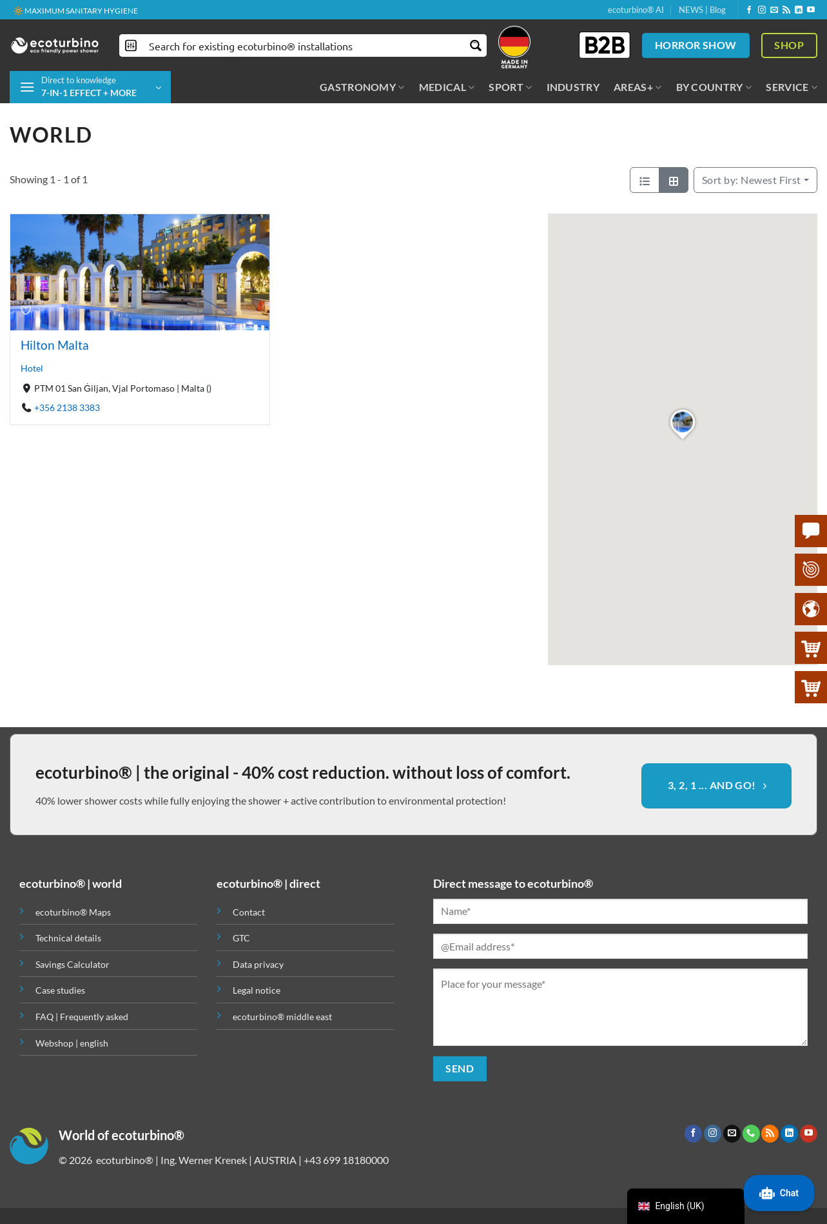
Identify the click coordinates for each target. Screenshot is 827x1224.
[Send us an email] (774, 10)
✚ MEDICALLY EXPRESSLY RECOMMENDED (91, 10)
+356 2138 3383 (67, 407)
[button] (90, 87)
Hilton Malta (55, 344)
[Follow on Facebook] (749, 10)
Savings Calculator (72, 964)
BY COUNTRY (714, 87)
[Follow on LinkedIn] (799, 10)
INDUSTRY (573, 87)
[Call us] (751, 1134)
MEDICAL (447, 87)
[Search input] (303, 45)
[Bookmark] (26, 310)
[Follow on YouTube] (811, 10)
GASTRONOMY (362, 87)
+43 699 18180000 (346, 1160)
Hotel (32, 368)
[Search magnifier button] (475, 45)
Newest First (751, 180)
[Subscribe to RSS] (786, 10)
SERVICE (791, 87)
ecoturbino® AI (636, 10)
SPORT (510, 87)
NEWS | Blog (702, 10)
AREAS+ (637, 87)
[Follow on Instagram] (762, 10)
